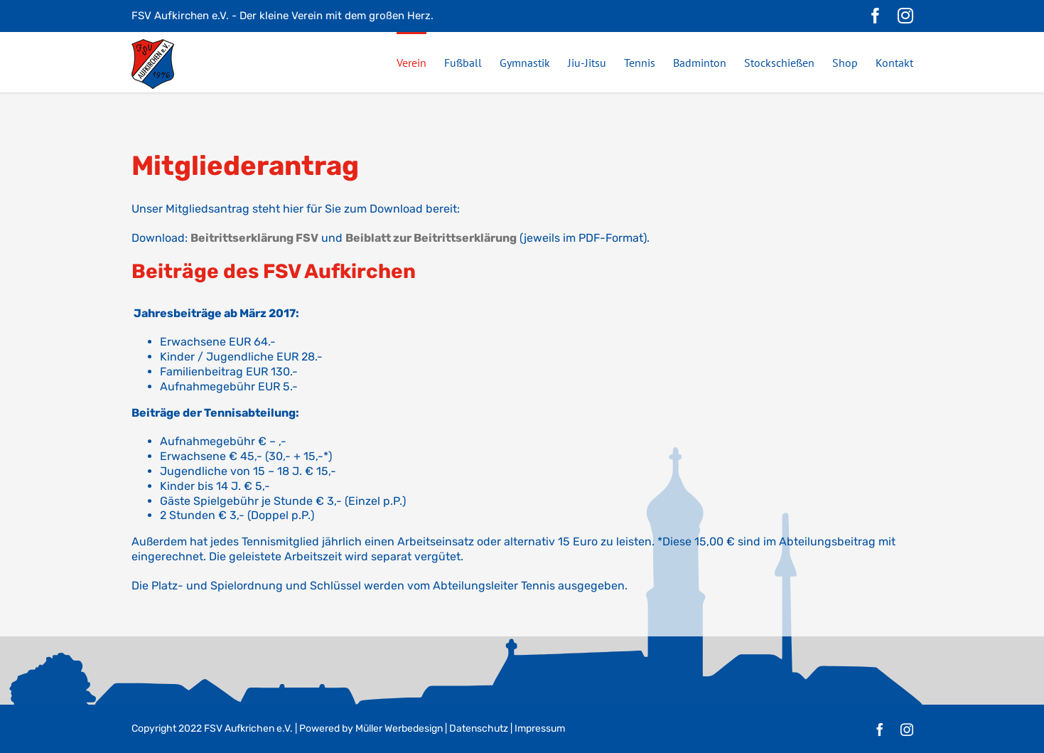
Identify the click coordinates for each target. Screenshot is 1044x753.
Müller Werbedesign (399, 728)
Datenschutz (478, 728)
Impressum (540, 728)
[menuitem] (420, 62)
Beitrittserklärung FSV (254, 238)
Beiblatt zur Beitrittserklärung (431, 238)
